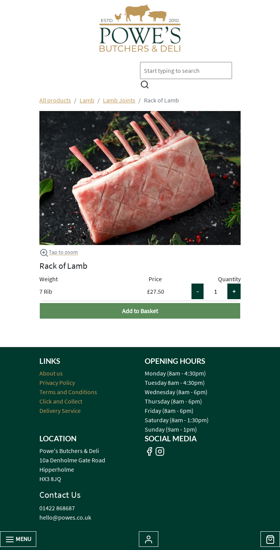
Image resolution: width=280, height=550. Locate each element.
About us (51, 373)
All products (55, 100)
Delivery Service (60, 410)
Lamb (87, 100)
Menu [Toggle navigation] (18, 539)
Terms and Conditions (68, 392)
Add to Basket (140, 311)
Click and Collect (60, 401)
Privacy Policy (57, 382)
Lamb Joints (119, 100)
